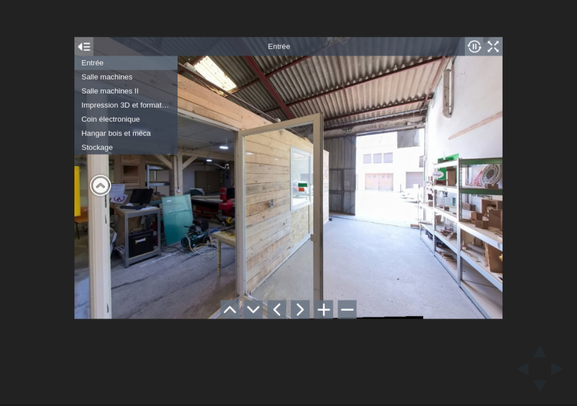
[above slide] (540, 348)
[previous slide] (519, 369)
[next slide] (560, 369)
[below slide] (540, 389)
